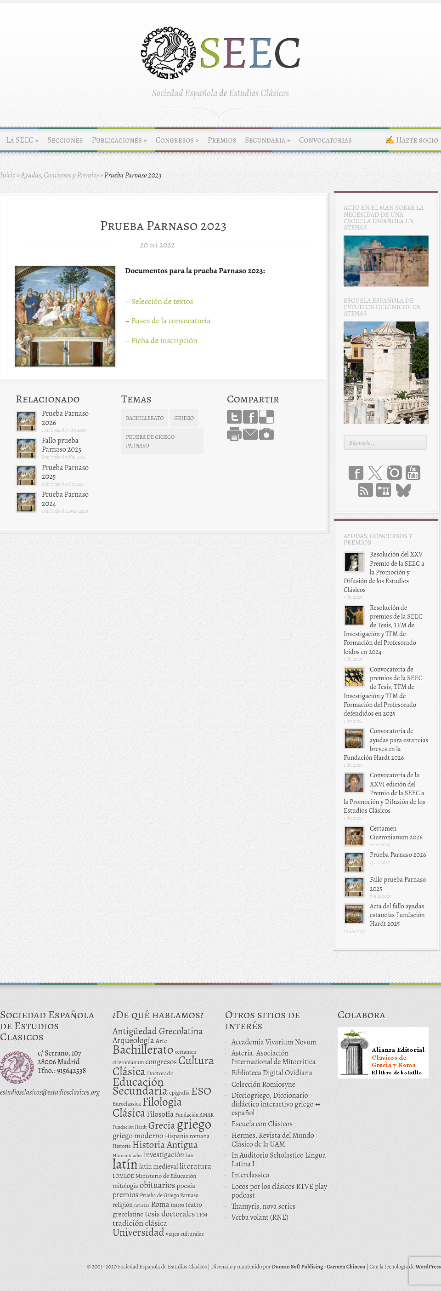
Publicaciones (119, 140)
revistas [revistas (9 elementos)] (142, 1205)
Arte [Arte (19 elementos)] (161, 1040)
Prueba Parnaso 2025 (65, 472)
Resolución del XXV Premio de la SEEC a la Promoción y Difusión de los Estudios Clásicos (384, 572)
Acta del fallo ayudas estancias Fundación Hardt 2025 (397, 914)
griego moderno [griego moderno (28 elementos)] (138, 1135)
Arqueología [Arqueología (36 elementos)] (133, 1040)
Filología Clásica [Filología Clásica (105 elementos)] (147, 1107)
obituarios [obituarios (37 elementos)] (157, 1185)
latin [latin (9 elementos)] (190, 1155)
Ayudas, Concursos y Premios (60, 175)
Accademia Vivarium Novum (274, 1042)
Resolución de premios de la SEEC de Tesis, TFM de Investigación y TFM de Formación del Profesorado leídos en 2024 (383, 629)
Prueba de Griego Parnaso (150, 441)
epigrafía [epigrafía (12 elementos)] (179, 1092)
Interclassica (250, 1175)
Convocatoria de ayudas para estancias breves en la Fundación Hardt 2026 (386, 744)
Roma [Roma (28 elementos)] (160, 1204)
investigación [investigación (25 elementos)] (164, 1155)
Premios (222, 140)
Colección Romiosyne (263, 1084)
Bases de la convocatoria (171, 320)
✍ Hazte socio (411, 140)
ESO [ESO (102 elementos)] (201, 1090)
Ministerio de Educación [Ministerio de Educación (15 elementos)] (166, 1175)
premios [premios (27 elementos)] (125, 1194)
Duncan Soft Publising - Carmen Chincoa (318, 1266)
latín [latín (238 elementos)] (125, 1164)
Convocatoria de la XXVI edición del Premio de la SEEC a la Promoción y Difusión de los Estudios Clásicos (384, 792)
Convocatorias (325, 140)
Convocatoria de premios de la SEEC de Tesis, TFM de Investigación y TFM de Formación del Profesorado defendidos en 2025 (383, 691)
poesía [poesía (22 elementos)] (186, 1185)
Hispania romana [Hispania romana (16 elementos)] (187, 1136)
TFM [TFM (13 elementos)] (202, 1214)
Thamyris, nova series (264, 1206)
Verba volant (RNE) (260, 1217)
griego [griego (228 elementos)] (194, 1124)
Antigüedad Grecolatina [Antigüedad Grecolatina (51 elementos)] (158, 1031)
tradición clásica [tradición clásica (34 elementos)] (140, 1222)
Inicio (8, 175)
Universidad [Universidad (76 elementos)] (138, 1232)
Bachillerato (145, 418)
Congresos (177, 140)
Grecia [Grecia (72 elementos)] (161, 1125)
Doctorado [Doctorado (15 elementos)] (160, 1073)
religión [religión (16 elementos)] (123, 1204)
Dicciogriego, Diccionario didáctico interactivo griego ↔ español (276, 1104)
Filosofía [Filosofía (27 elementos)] (160, 1114)
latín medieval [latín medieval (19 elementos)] (158, 1166)
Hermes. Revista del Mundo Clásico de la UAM (273, 1139)
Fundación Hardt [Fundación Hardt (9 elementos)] (130, 1127)
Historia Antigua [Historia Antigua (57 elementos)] (165, 1144)
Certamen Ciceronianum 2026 (396, 833)
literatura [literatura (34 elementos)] (195, 1165)
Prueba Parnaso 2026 (65, 417)
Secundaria (267, 140)
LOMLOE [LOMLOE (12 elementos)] (123, 1176)
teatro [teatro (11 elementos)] (177, 1205)
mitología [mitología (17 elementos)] (125, 1186)
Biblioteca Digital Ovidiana (272, 1073)
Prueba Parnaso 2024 (65, 498)
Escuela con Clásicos (262, 1124)
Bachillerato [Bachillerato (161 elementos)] (143, 1049)
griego (184, 418)
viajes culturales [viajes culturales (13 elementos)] (185, 1234)
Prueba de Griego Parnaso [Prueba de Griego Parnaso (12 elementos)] (169, 1195)
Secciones (65, 140)
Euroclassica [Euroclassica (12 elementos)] (127, 1103)
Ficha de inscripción (164, 340)
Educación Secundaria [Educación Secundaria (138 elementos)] (140, 1086)
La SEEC (22, 140)
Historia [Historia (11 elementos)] (122, 1146)
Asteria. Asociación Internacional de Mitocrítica (274, 1057)
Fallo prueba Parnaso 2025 (61, 445)
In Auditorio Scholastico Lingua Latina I (279, 1159)
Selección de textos (162, 301)
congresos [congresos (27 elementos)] (161, 1061)
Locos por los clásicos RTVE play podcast (279, 1191)
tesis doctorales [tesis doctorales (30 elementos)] (170, 1213)
